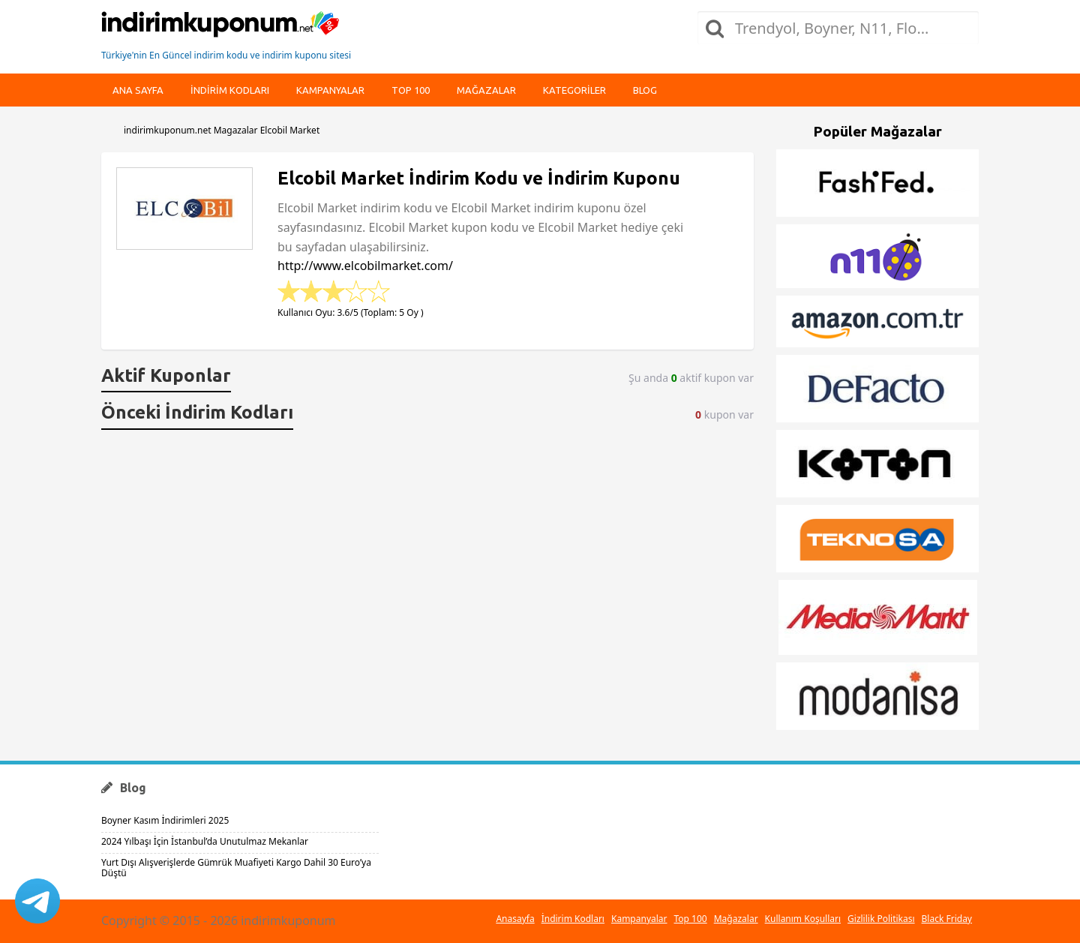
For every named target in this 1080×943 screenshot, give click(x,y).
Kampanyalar (330, 90)
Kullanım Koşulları (803, 918)
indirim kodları (229, 90)
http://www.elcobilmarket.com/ (365, 265)
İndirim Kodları (573, 918)
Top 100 (411, 90)
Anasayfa (515, 918)
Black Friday (947, 918)
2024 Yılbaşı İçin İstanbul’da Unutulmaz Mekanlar (204, 841)
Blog (645, 90)
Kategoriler (574, 90)
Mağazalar (486, 90)
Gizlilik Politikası (881, 918)
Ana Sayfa (138, 90)
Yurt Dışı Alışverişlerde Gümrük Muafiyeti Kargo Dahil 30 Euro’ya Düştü (236, 867)
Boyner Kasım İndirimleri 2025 (165, 820)
